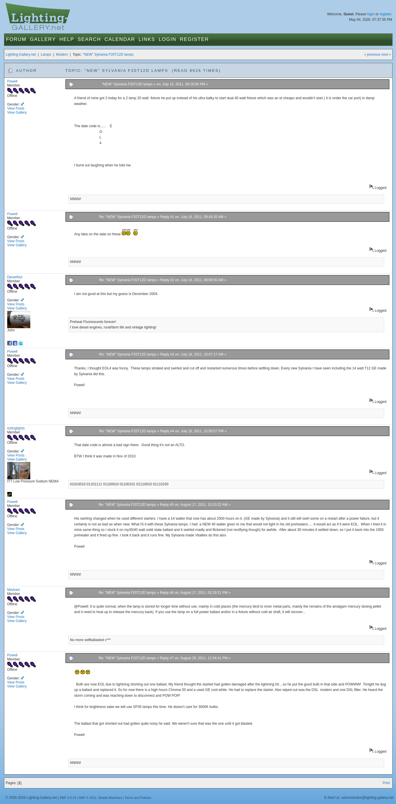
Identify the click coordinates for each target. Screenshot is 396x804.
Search (89, 39)
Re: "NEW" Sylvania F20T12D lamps (127, 217)
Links (146, 39)
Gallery (43, 39)
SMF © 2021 (87, 797)
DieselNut (14, 277)
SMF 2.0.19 (68, 797)
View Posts (16, 108)
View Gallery (17, 112)
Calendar (119, 39)
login (371, 14)
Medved (13, 590)
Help (66, 39)
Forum (16, 39)
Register (194, 39)
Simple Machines (110, 797)
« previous (372, 54)
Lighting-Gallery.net (21, 54)
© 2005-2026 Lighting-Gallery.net (31, 798)
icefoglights (16, 428)
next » (386, 54)
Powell (12, 81)
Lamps (46, 54)
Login (167, 39)
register (385, 14)
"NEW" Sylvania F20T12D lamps (108, 54)
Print (386, 783)
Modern (62, 54)
